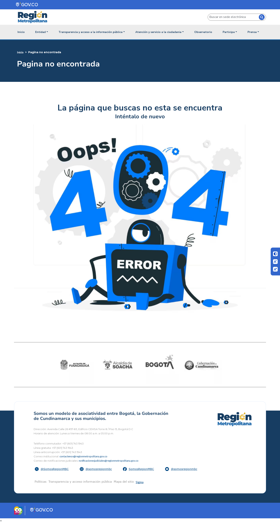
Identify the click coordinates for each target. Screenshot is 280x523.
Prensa (252, 32)
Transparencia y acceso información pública (80, 481)
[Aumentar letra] (275, 269)
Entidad (40, 32)
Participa (229, 32)
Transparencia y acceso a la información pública (90, 32)
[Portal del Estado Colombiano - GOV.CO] (27, 4)
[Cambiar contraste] (275, 254)
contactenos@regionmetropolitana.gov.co (83, 456)
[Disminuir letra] (275, 261)
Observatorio (203, 32)
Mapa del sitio (124, 481)
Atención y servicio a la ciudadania (158, 32)
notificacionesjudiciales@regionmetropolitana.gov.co (108, 460)
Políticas (40, 481)
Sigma (140, 482)
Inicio (21, 32)
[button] (52, 469)
